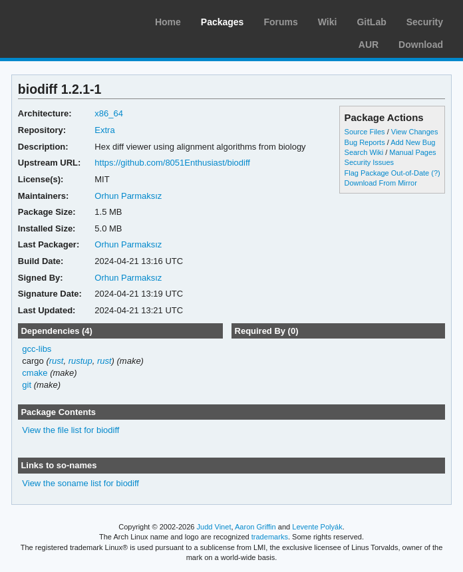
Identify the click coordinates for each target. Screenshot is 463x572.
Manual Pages (412, 152)
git (26, 385)
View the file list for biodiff (70, 430)
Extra (104, 130)
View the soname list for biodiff (80, 483)
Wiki (327, 22)
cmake (34, 373)
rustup (80, 361)
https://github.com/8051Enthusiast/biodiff (172, 163)
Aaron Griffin (255, 527)
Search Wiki (364, 152)
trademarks (269, 537)
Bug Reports (365, 142)
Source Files (365, 132)
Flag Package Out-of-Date (387, 173)
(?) (435, 173)
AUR (369, 44)
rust (56, 361)
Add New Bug (412, 142)
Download (420, 44)
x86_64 (108, 113)
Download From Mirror (381, 183)
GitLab (371, 22)
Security (424, 22)
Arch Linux (73, 20)
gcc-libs (36, 349)
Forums (280, 22)
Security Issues (369, 162)
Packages (222, 22)
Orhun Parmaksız (128, 196)
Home (168, 22)
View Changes (414, 132)
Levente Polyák (317, 527)
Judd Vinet (214, 527)
